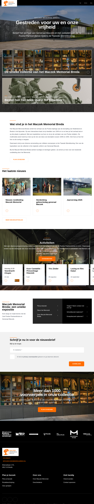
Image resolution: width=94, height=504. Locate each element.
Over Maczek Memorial (40, 479)
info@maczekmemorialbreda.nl (14, 461)
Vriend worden (68, 479)
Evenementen (47, 258)
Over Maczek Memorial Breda (44, 315)
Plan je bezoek (19, 159)
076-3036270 (6, 458)
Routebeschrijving (8, 482)
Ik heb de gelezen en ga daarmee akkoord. (38, 357)
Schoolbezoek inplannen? (75, 312)
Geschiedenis (37, 482)
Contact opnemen (69, 482)
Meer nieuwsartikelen (14, 220)
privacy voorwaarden (30, 357)
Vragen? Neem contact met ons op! (75, 306)
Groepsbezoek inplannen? (75, 316)
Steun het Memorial (43, 310)
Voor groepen (6, 486)
